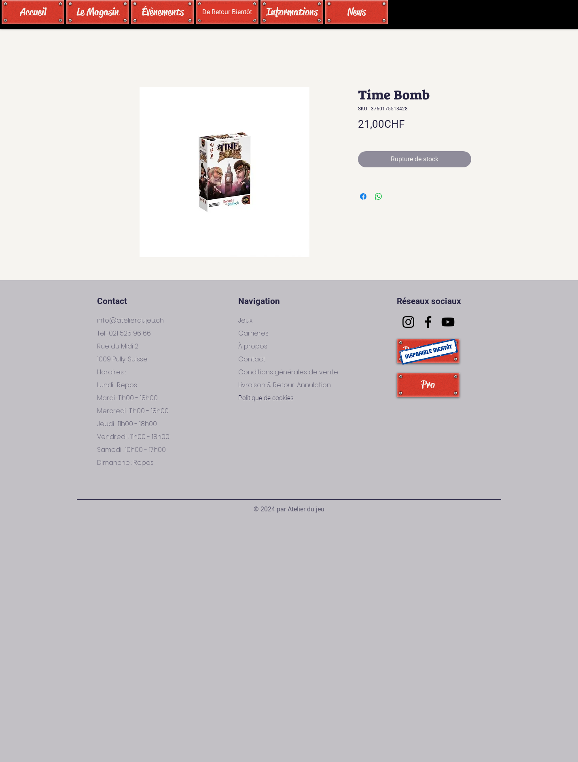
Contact (251, 359)
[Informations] (291, 12)
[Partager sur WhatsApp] (378, 196)
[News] (356, 12)
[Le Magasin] (97, 12)
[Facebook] (428, 322)
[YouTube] (448, 322)
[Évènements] (162, 12)
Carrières (253, 333)
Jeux (245, 320)
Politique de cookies (266, 398)
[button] (227, 12)
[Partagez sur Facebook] (363, 196)
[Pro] (428, 385)
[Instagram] (408, 322)
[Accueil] (33, 12)
